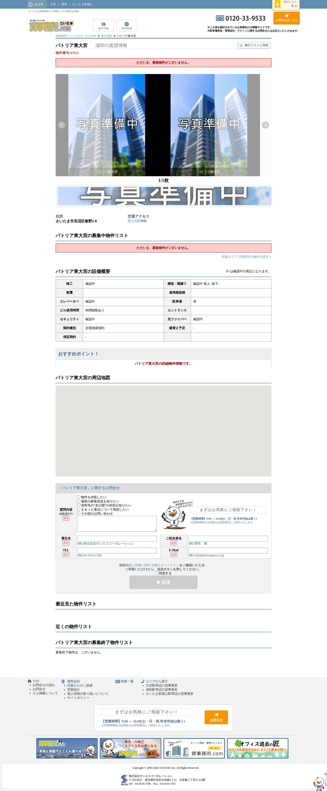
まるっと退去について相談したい (103, 509)
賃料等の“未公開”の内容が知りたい (104, 505)
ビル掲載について (45, 693)
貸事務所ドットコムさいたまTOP (76, 35)
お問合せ (39, 689)
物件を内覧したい (92, 497)
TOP (36, 681)
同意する (163, 573)
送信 (163, 582)
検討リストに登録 (256, 45)
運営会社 (73, 681)
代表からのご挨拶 (80, 685)
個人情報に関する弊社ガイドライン (154, 565)
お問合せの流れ (44, 685)
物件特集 (103, 28)
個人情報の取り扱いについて (88, 693)
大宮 (53, 4)
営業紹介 (73, 689)
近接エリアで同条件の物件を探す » (246, 256)
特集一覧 (127, 681)
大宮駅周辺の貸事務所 (162, 685)
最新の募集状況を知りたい (98, 501)
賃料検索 (126, 28)
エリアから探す (157, 681)
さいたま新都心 (82, 4)
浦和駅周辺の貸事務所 (162, 689)
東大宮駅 (106, 35)
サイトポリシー (78, 697)
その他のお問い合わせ (95, 513)
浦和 (64, 4)
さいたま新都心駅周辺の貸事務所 (169, 693)
